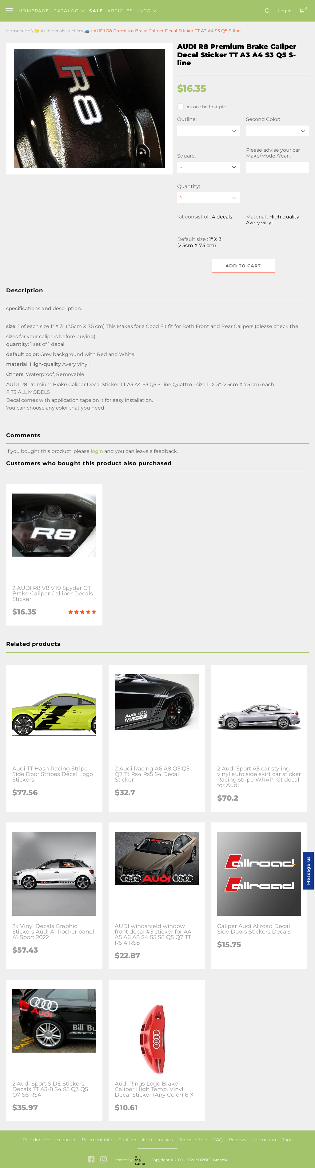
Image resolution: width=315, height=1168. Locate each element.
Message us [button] (308, 870)
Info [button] (147, 11)
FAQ (218, 1139)
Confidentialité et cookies (145, 1139)
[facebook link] (91, 1160)
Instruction (264, 1139)
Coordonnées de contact (49, 1139)
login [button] (97, 451)
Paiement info (97, 1139)
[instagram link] (103, 1160)
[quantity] (208, 197)
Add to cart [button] (243, 266)
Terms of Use (193, 1139)
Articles (120, 11)
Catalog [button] (69, 11)
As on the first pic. (202, 106)
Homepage (33, 11)
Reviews (237, 1139)
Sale (96, 11)
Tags (287, 1139)
